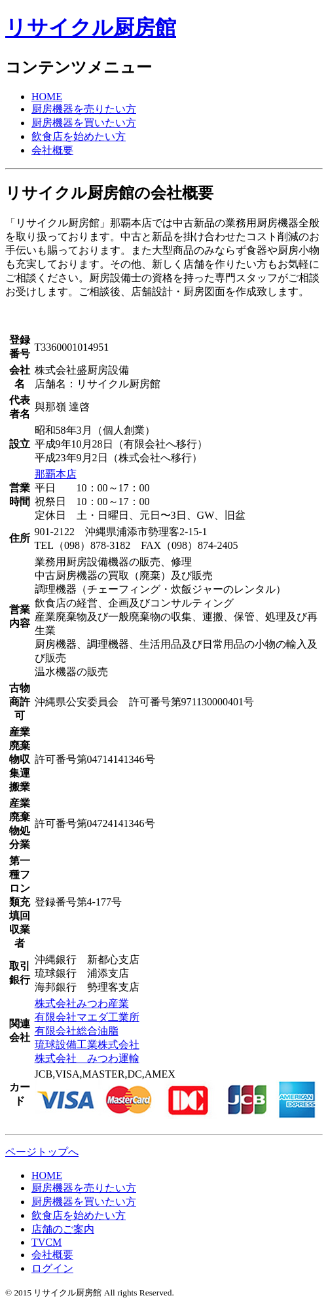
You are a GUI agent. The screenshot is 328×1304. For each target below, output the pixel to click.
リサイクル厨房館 (90, 27)
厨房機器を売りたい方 (83, 109)
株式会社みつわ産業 (82, 1003)
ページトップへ (42, 1151)
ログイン (52, 1268)
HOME (46, 96)
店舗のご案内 (62, 1229)
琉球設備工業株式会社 (87, 1044)
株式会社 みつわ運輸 (87, 1058)
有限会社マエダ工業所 (87, 1017)
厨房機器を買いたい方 (83, 122)
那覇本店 (56, 474)
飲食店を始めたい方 (78, 136)
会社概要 (52, 150)
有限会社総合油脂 (76, 1030)
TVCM (46, 1242)
